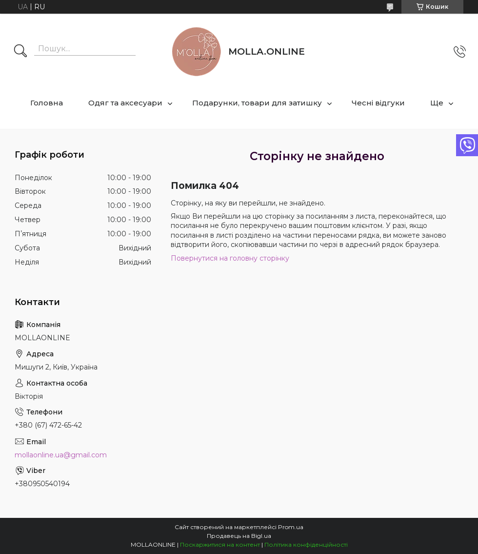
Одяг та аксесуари (125, 102)
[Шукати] (20, 51)
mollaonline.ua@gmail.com (61, 455)
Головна (46, 102)
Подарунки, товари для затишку (257, 102)
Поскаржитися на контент (220, 544)
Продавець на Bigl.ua (239, 535)
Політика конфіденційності (306, 544)
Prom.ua (290, 527)
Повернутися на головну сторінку (230, 258)
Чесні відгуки (378, 102)
